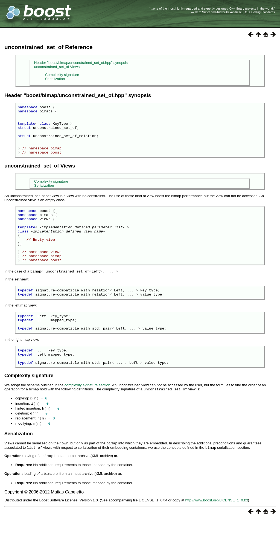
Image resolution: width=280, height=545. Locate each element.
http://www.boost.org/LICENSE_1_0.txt (216, 526)
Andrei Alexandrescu (229, 12)
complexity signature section (87, 413)
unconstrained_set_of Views (57, 67)
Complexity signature (62, 75)
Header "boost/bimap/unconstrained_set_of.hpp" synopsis (81, 63)
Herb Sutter (202, 12)
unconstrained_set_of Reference (48, 47)
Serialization (55, 79)
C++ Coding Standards (260, 12)
